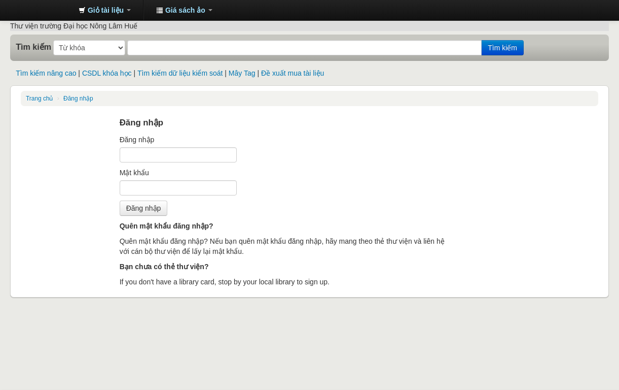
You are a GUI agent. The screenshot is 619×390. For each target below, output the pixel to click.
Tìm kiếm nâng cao (46, 73)
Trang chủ (39, 98)
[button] (104, 10)
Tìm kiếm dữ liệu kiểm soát (180, 73)
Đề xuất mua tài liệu (292, 73)
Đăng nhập (78, 98)
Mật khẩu (134, 173)
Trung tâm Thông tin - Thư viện (45, 10)
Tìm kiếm (33, 46)
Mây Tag (242, 73)
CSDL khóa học (107, 73)
